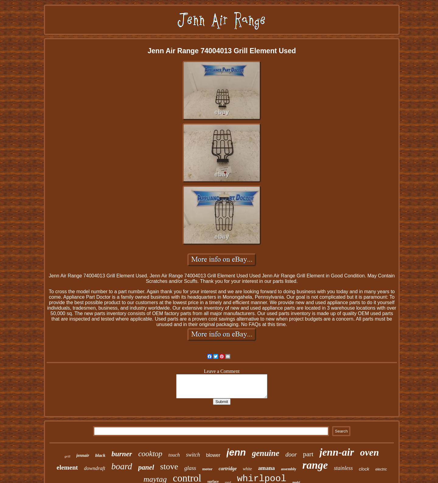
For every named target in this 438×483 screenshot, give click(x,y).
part (308, 454)
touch (174, 455)
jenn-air (336, 452)
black (100, 455)
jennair (82, 455)
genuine (265, 453)
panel (146, 467)
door (291, 454)
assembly (289, 469)
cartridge (228, 468)
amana (266, 468)
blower (213, 455)
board (121, 466)
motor (207, 469)
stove (169, 466)
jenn (236, 452)
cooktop (150, 454)
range (315, 465)
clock (364, 468)
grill (67, 456)
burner (121, 454)
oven (369, 452)
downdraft (94, 468)
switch (193, 455)
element (67, 467)
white (247, 469)
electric (381, 469)
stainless (343, 468)
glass (190, 468)
